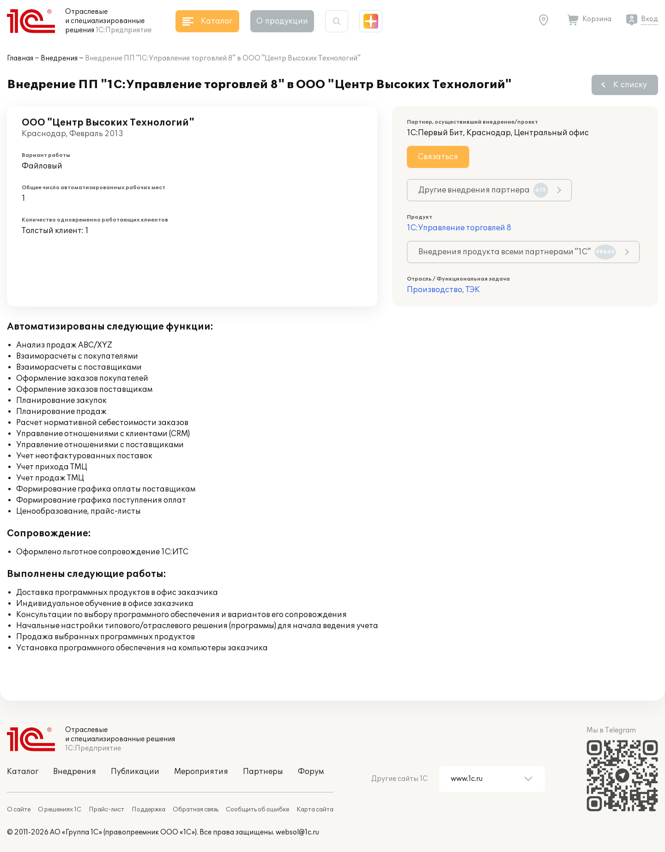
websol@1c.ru (297, 832)
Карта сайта (314, 809)
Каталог (22, 771)
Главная (20, 58)
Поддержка (148, 809)
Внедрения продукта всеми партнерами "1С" (517, 252)
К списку (630, 85)
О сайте (18, 809)
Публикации (135, 771)
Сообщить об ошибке (257, 809)
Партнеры (263, 771)
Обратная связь (195, 809)
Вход (649, 19)
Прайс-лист (106, 809)
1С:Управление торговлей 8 (459, 228)
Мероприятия (201, 771)
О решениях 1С (59, 809)
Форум (311, 771)
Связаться (438, 157)
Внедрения (59, 58)
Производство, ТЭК (443, 289)
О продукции (282, 21)
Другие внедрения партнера (483, 190)
